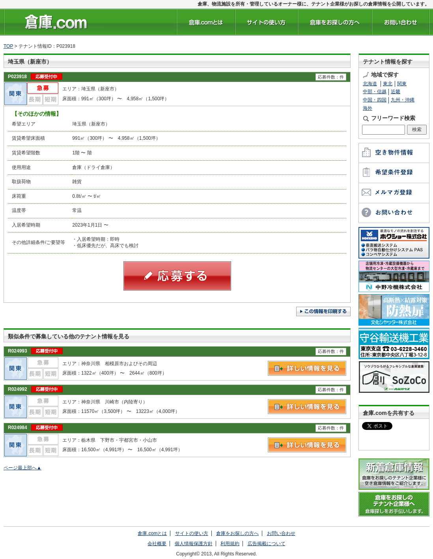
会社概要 (156, 543)
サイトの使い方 (191, 533)
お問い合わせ (281, 533)
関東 (402, 83)
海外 (367, 108)
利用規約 (229, 543)
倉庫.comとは (152, 533)
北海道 (370, 83)
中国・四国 (374, 100)
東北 (387, 83)
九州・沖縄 (402, 100)
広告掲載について (267, 543)
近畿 (395, 91)
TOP (8, 46)
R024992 (17, 389)
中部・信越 (374, 91)
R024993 (17, 351)
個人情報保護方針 (194, 543)
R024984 (17, 427)
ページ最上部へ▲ (22, 468)
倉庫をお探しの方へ (237, 533)
